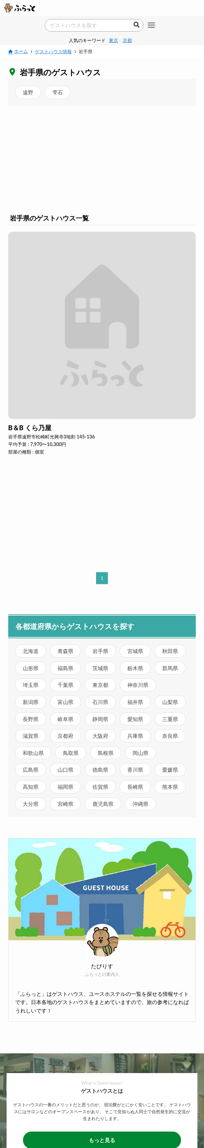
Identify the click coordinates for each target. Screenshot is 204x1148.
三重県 (170, 719)
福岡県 (65, 787)
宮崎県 (65, 804)
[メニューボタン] (151, 25)
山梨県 (170, 702)
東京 (113, 40)
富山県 (65, 702)
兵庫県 (135, 736)
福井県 (135, 702)
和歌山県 (33, 753)
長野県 (30, 719)
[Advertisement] (102, 158)
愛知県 (135, 719)
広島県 (30, 769)
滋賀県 (30, 736)
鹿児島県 (103, 804)
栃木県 (135, 668)
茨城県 (100, 668)
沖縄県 (140, 804)
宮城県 (135, 651)
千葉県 (65, 685)
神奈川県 (137, 685)
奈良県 (170, 736)
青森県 (65, 651)
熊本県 (170, 787)
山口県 (65, 769)
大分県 (30, 804)
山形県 (30, 668)
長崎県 (135, 787)
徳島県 (100, 769)
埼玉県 (30, 685)
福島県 (65, 668)
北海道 (30, 651)
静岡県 (100, 719)
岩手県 (100, 651)
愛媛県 (170, 769)
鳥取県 (71, 753)
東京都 (100, 685)
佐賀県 (100, 787)
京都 (127, 40)
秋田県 (170, 651)
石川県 (100, 702)
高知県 (30, 787)
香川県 (135, 769)
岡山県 (140, 753)
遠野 (28, 92)
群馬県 (170, 668)
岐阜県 (65, 719)
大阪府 (100, 736)
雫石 (57, 92)
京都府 (65, 736)
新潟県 (30, 702)
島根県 (106, 753)
